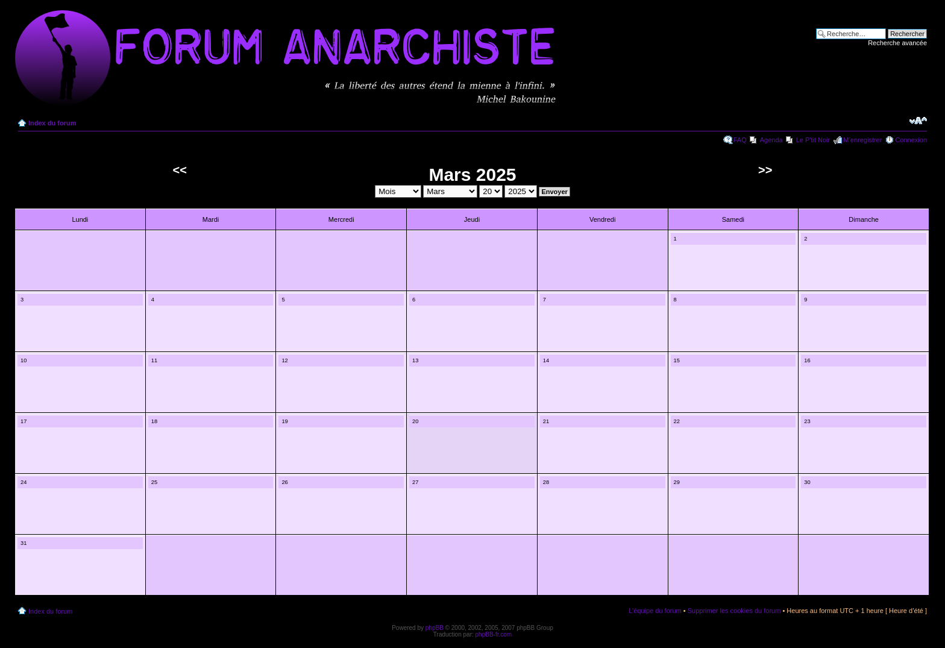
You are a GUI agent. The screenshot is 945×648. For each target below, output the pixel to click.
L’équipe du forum (655, 610)
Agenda (771, 139)
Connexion (911, 139)
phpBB (434, 627)
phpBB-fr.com (494, 634)
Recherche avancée (897, 42)
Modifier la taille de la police (918, 120)
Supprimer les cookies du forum (734, 610)
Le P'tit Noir (813, 139)
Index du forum (52, 123)
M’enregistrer (862, 139)
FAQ (740, 139)
